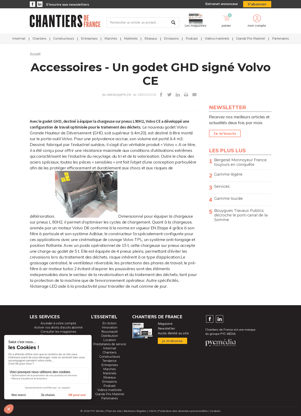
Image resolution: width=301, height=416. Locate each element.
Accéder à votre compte (58, 323)
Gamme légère (228, 174)
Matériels (130, 39)
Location (109, 340)
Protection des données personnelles (183, 410)
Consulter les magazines (58, 332)
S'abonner (257, 4)
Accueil (35, 53)
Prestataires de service (109, 344)
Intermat (18, 39)
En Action (109, 323)
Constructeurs (63, 39)
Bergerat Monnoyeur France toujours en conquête (240, 162)
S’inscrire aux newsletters (67, 4)
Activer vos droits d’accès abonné (58, 327)
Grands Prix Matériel (250, 39)
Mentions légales (135, 410)
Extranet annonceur (221, 4)
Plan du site (114, 410)
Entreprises (89, 39)
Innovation (109, 327)
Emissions (171, 39)
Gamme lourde (228, 198)
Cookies (215, 410)
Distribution (109, 336)
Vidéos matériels (217, 39)
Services (222, 186)
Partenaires (280, 39)
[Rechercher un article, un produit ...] (143, 22)
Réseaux (150, 39)
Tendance (109, 361)
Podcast (192, 39)
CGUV (152, 410)
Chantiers (39, 39)
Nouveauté (109, 332)
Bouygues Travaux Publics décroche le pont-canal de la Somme (241, 215)
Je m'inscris (225, 134)
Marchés (110, 39)
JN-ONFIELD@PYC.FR (116, 94)
